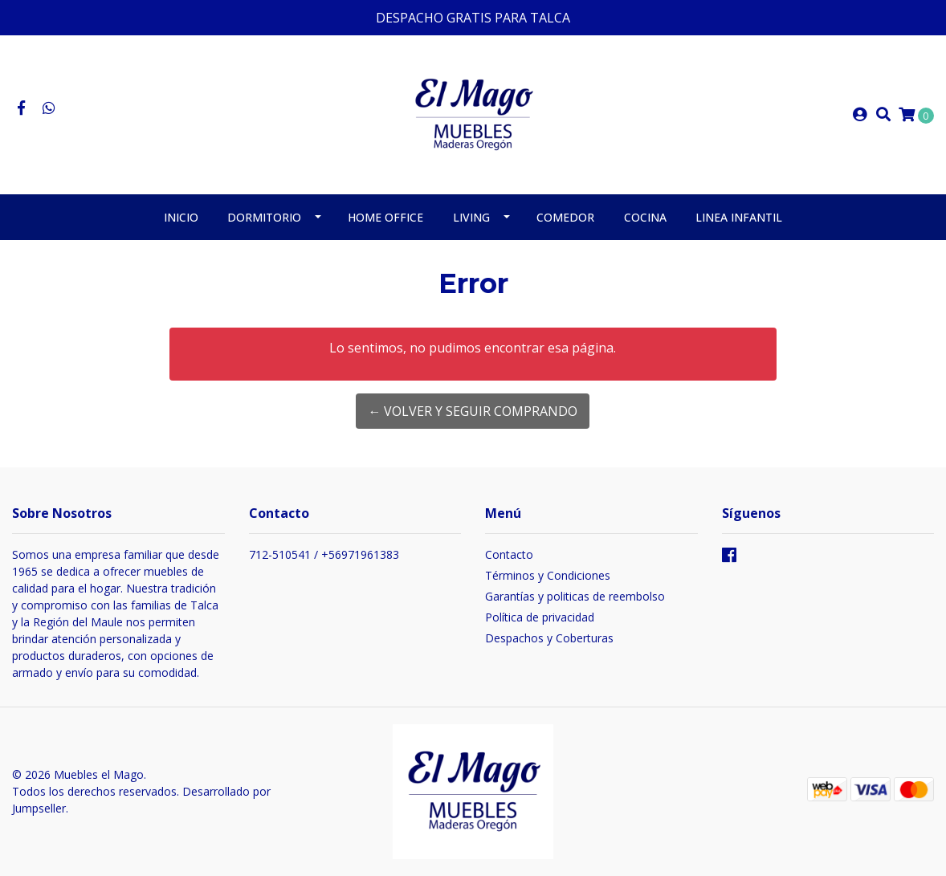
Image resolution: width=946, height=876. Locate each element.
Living (471, 217)
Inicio (181, 217)
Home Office (385, 217)
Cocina (645, 217)
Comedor (565, 217)
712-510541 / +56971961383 (324, 554)
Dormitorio (264, 217)
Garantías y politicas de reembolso (575, 596)
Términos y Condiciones (547, 575)
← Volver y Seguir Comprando (472, 411)
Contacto (509, 554)
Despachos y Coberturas (549, 638)
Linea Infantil (738, 217)
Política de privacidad (539, 617)
